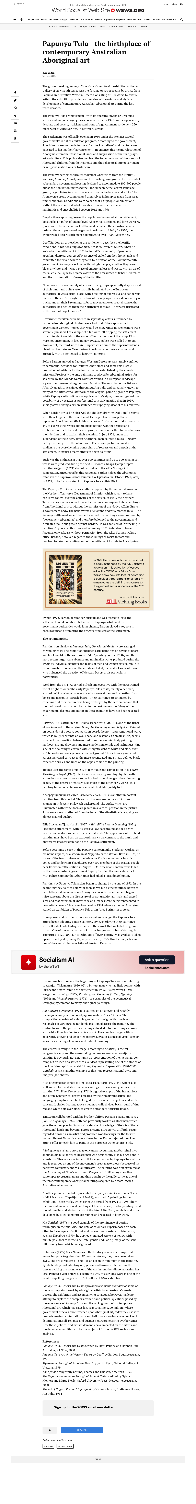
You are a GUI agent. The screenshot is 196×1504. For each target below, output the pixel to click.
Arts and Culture (65, 1446)
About (174, 4)
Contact (166, 4)
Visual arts (48, 1446)
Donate (144, 26)
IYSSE (102, 26)
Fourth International (59, 26)
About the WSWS (116, 26)
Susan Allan (49, 72)
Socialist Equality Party (85, 26)
